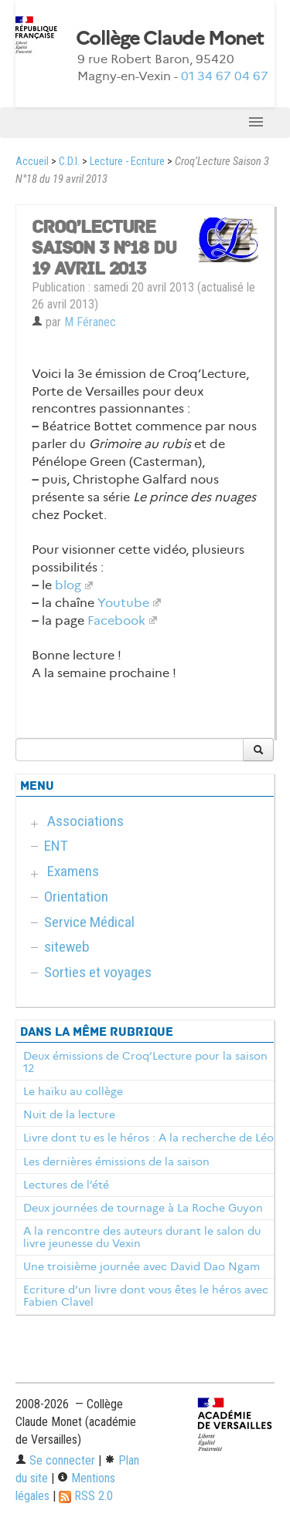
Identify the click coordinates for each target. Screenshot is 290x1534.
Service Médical (89, 922)
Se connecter (55, 1460)
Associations (85, 821)
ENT (56, 846)
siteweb (67, 947)
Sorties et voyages (98, 972)
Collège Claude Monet (170, 38)
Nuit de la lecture (69, 1114)
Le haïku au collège (73, 1091)
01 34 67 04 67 (224, 76)
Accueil (32, 161)
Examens (73, 871)
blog (68, 585)
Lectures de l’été (66, 1185)
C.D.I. (69, 161)
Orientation (76, 896)
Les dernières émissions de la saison (116, 1161)
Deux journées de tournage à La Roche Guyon (143, 1208)
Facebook (116, 620)
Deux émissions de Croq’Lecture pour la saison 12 (145, 1062)
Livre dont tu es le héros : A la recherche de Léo (148, 1138)
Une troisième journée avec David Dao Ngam (141, 1266)
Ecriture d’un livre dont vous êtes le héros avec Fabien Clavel (145, 1296)
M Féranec (90, 322)
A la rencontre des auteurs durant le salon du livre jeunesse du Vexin (142, 1237)
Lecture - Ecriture (127, 161)
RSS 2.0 (86, 1495)
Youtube (123, 602)
